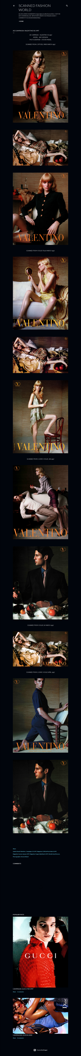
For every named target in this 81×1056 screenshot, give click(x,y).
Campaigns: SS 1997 (31, 851)
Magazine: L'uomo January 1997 (21, 854)
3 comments (20, 992)
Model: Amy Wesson (54, 854)
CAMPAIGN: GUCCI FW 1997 (23, 989)
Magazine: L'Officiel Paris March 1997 (47, 851)
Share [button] (14, 848)
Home (21, 21)
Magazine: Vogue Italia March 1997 (39, 854)
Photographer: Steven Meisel (21, 856)
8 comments (20, 1038)
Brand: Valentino (21, 851)
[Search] (67, 5)
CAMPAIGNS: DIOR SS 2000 (22, 1035)
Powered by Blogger (41, 1050)
